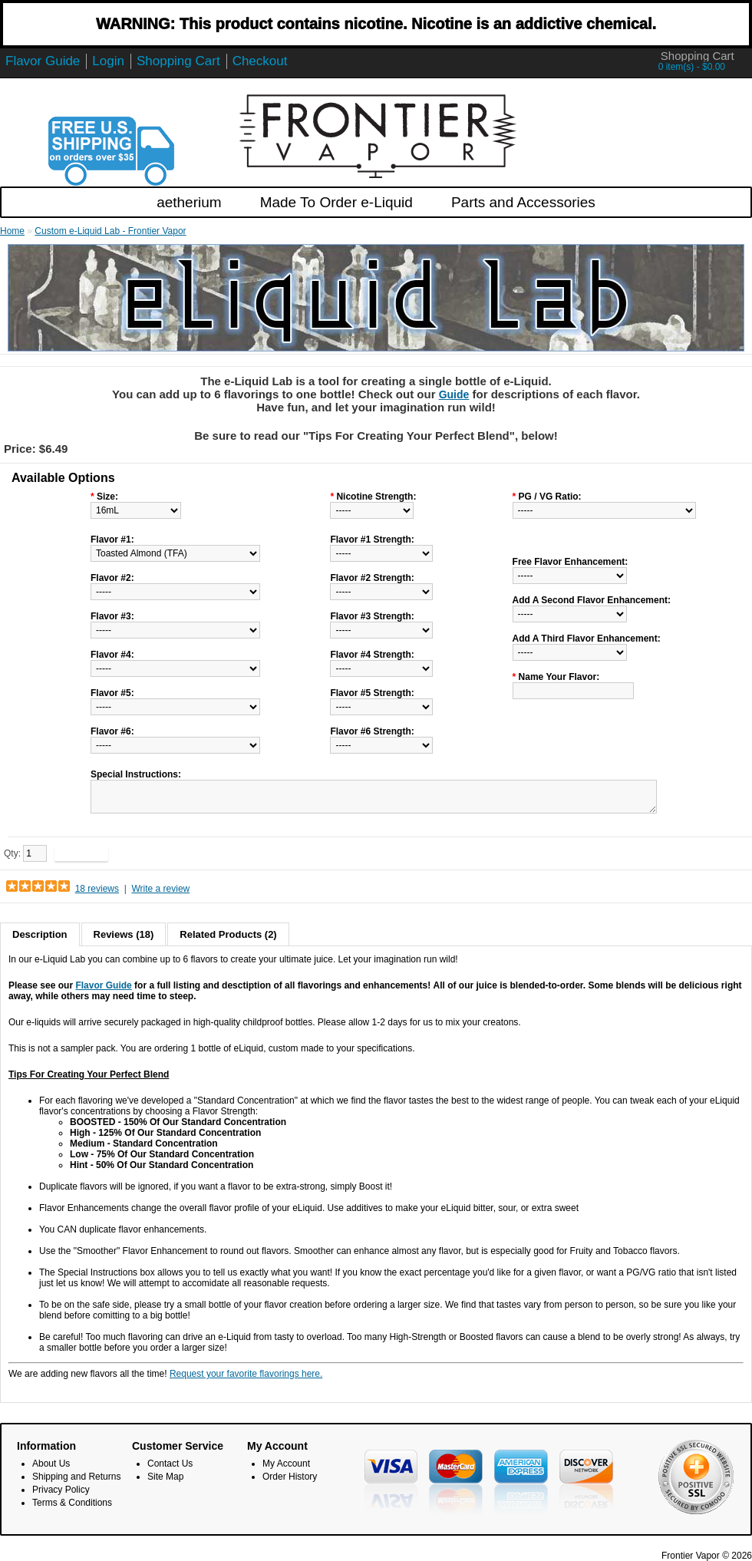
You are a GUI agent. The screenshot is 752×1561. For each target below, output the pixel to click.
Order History (289, 1476)
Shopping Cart (178, 61)
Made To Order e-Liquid (336, 202)
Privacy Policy (61, 1489)
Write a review (160, 888)
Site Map (165, 1476)
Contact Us (170, 1463)
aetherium (189, 202)
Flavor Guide (42, 61)
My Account (286, 1463)
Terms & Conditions (72, 1502)
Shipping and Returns (76, 1476)
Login (108, 61)
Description (40, 934)
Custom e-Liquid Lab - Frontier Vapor (110, 231)
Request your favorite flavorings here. (246, 1373)
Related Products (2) (228, 934)
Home (12, 231)
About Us (51, 1463)
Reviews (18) (124, 934)
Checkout (260, 61)
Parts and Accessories (523, 202)
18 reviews (97, 888)
